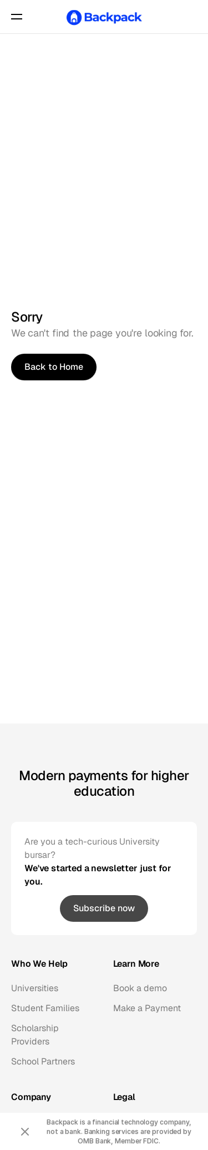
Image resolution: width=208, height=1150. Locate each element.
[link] (104, 908)
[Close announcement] (25, 1131)
